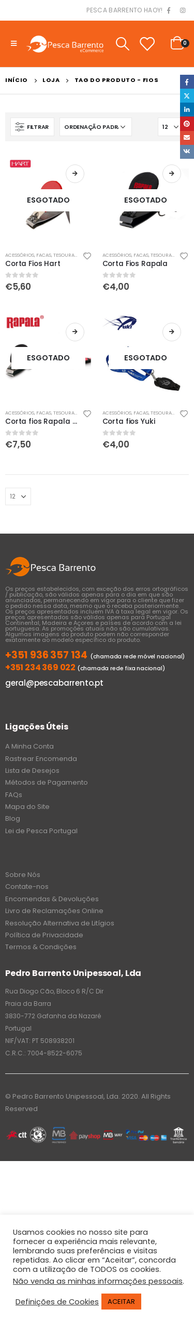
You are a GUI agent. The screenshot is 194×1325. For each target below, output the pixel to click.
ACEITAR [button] (121, 1301)
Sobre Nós (22, 875)
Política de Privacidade (44, 935)
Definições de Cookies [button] (57, 1301)
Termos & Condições (41, 947)
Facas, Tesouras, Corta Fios (71, 255)
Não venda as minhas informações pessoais (98, 1281)
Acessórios (19, 255)
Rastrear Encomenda (41, 759)
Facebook (187, 82)
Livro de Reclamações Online (54, 911)
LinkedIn (187, 110)
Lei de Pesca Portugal (41, 831)
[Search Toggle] (122, 44)
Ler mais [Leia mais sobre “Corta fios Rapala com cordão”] (75, 332)
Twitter (187, 96)
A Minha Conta (29, 746)
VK (187, 152)
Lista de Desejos (32, 770)
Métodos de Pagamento (46, 782)
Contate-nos (27, 886)
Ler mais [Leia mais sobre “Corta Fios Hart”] (75, 173)
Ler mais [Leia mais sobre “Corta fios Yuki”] (171, 332)
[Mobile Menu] (13, 44)
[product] (48, 200)
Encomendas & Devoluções (52, 899)
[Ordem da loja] (95, 127)
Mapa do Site (27, 806)
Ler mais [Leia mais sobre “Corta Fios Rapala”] (171, 173)
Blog (12, 818)
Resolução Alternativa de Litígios (59, 923)
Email (187, 138)
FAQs (13, 795)
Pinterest (187, 123)
